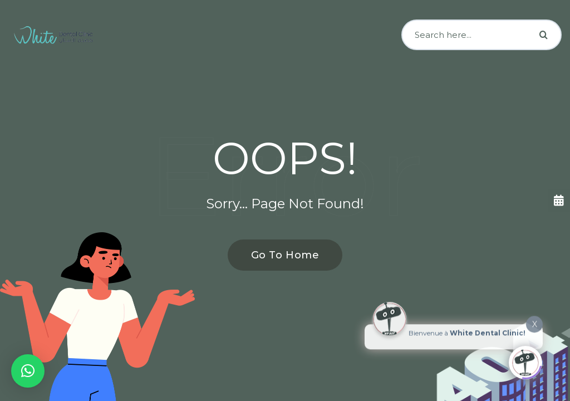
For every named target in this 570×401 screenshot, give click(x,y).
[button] (28, 371)
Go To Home (279, 255)
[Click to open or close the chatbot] (525, 360)
